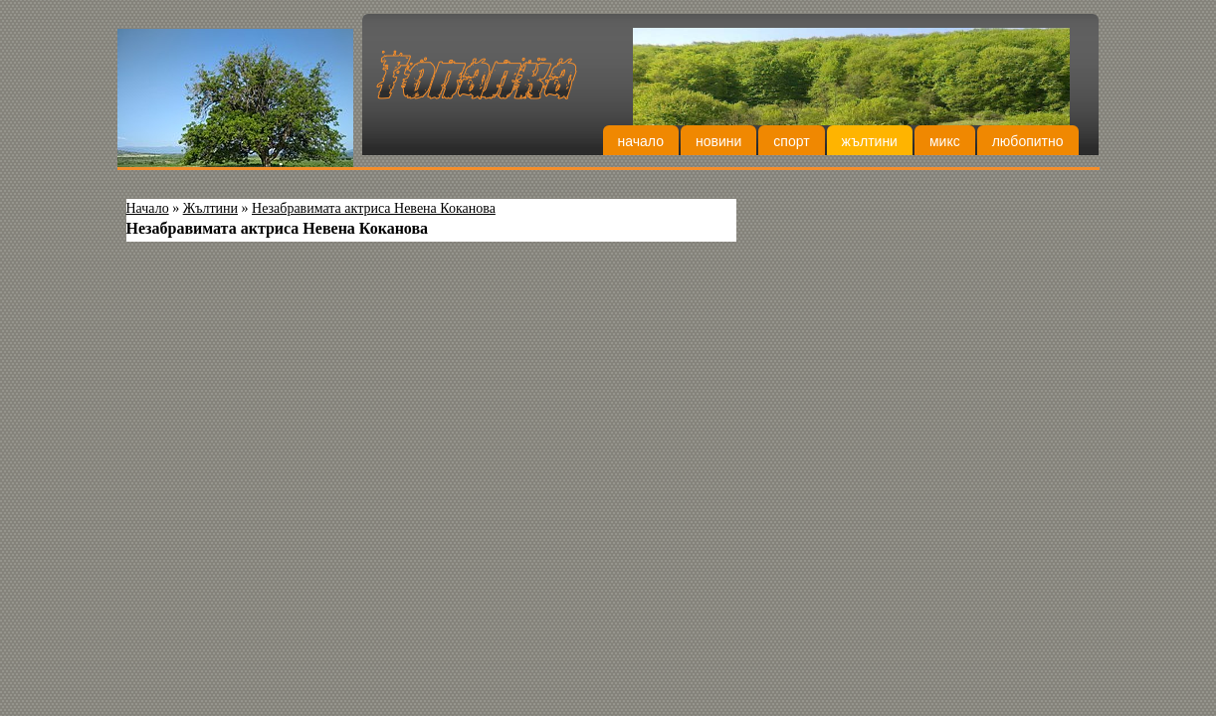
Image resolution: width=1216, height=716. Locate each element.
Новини (718, 141)
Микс (944, 141)
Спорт (791, 141)
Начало (641, 141)
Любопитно (1028, 141)
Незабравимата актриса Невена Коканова (374, 208)
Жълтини (870, 141)
